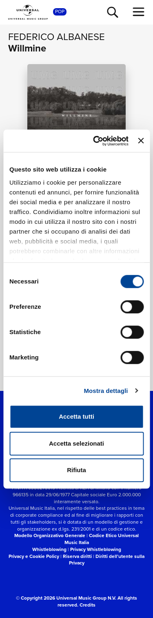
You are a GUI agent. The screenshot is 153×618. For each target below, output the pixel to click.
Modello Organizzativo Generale (49, 535)
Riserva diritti (77, 556)
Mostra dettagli (106, 390)
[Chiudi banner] (141, 141)
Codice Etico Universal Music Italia (101, 539)
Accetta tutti (76, 416)
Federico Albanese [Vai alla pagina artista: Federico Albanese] (56, 36)
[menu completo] (138, 12)
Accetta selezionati (76, 443)
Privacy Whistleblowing (95, 549)
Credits (87, 605)
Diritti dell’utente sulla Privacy (107, 560)
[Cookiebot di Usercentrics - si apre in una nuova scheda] (96, 141)
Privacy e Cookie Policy (34, 556)
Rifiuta (76, 469)
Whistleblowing (49, 549)
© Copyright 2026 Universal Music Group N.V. (66, 598)
